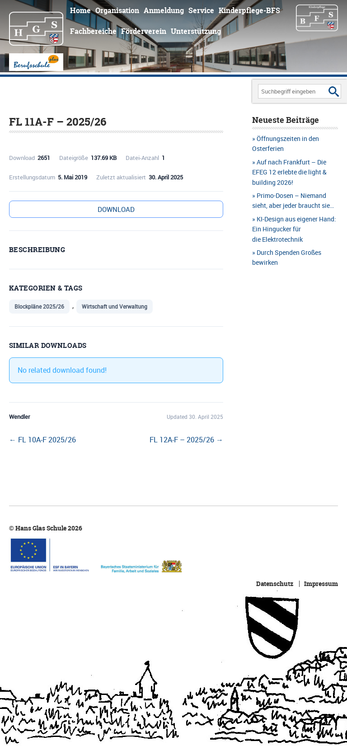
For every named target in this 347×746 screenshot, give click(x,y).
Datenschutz (274, 584)
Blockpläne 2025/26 (39, 306)
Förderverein (143, 31)
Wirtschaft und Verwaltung (114, 306)
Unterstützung (196, 31)
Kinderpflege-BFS (249, 10)
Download (116, 209)
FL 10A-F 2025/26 (42, 440)
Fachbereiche (93, 31)
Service (201, 10)
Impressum (321, 584)
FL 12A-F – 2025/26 (186, 440)
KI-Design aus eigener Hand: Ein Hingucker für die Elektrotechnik (294, 229)
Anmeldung (164, 10)
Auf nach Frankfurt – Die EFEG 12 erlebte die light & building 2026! (289, 172)
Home (80, 10)
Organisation (117, 10)
